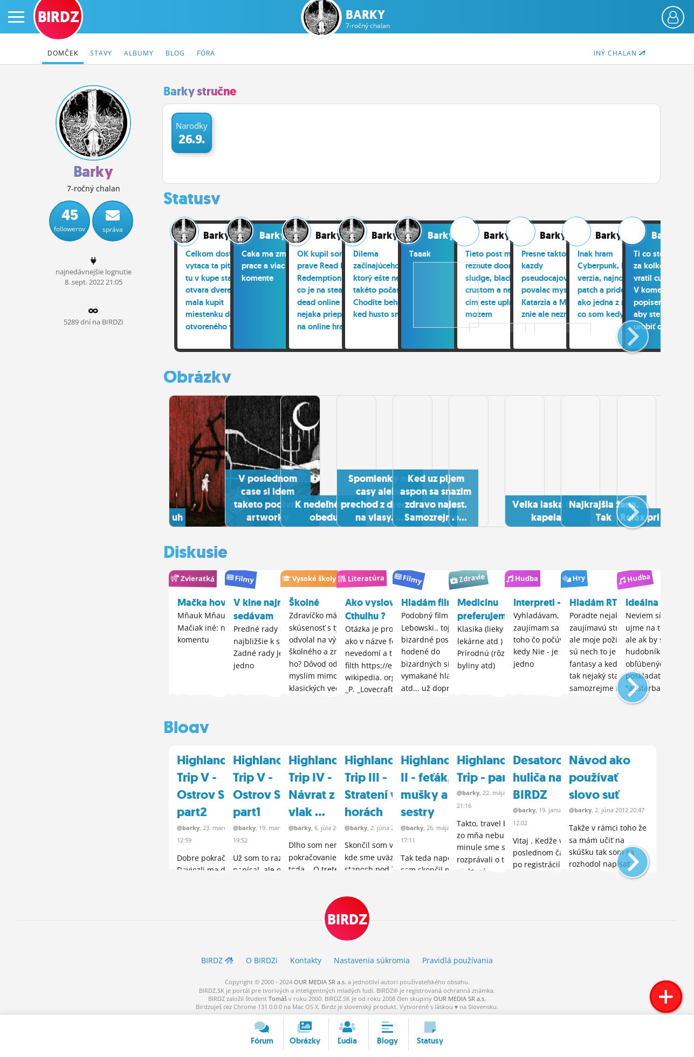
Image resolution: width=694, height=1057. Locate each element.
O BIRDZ (262, 958)
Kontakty (305, 958)
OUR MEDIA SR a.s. (320, 979)
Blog (175, 53)
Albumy (139, 53)
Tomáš (278, 996)
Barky (368, 19)
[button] (623, 332)
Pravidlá (457, 958)
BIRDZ (347, 916)
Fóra (206, 53)
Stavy (101, 53)
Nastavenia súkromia (372, 958)
